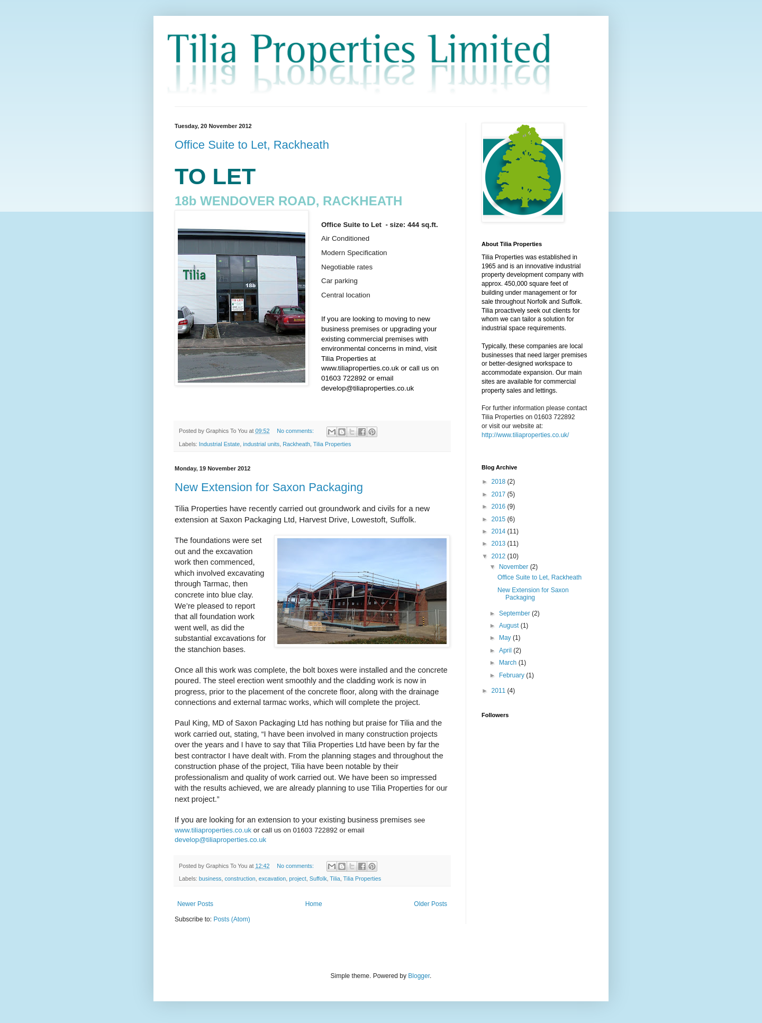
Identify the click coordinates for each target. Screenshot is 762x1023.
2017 (499, 494)
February (512, 675)
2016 (499, 506)
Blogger (419, 976)
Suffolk (318, 878)
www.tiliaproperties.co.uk (213, 830)
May (506, 637)
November (514, 567)
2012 (499, 556)
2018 (499, 481)
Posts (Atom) (231, 919)
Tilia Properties (332, 444)
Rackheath (296, 444)
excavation (272, 878)
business (210, 878)
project (297, 878)
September (515, 613)
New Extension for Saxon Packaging (269, 487)
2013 (499, 543)
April (506, 650)
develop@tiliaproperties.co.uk (220, 840)
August (510, 625)
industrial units (261, 444)
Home (313, 904)
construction (239, 878)
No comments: (296, 431)
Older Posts (430, 904)
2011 (499, 690)
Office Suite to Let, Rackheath (252, 144)
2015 (499, 519)
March (509, 662)
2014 (499, 531)
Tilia (335, 878)
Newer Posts (195, 904)
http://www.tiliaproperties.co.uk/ (525, 435)
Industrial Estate (219, 444)
